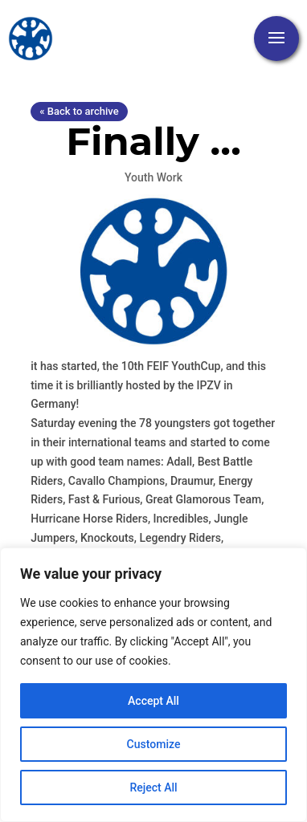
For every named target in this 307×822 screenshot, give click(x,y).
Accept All (153, 700)
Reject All (153, 787)
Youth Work (153, 177)
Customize (154, 744)
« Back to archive (78, 111)
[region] (153, 684)
